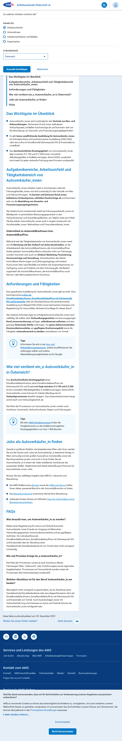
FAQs (12, 104)
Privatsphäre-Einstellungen (43, 710)
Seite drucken (69, 621)
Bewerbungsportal (23, 493)
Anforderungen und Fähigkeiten (27, 89)
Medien (60, 673)
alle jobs (35, 485)
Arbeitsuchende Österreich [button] (34, 4)
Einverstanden (62, 722)
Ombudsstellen (46, 673)
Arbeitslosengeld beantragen (59, 655)
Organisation (13, 41)
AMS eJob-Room (57, 485)
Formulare (81, 655)
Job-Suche (8, 655)
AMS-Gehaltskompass (40, 422)
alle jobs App (23, 655)
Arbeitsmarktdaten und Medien (22, 37)
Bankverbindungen (88, 673)
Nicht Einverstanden (62, 731)
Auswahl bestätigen (16, 69)
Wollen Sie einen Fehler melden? (20, 621)
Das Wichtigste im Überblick (25, 76)
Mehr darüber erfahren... (17, 714)
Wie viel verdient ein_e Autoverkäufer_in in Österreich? (40, 94)
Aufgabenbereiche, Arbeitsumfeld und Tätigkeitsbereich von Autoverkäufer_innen (41, 83)
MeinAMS (37, 655)
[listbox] (25, 56)
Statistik (71, 673)
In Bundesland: (10, 50)
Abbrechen (42, 69)
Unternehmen (13, 32)
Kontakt (7, 673)
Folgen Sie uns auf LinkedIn (16, 678)
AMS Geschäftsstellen (25, 673)
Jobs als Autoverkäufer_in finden (28, 99)
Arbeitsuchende (15, 27)
